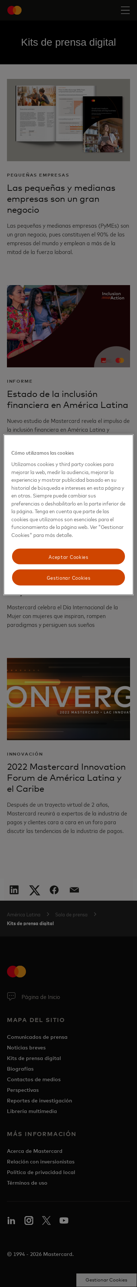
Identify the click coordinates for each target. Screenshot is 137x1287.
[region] (68, 514)
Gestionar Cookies (69, 577)
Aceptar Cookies (68, 556)
